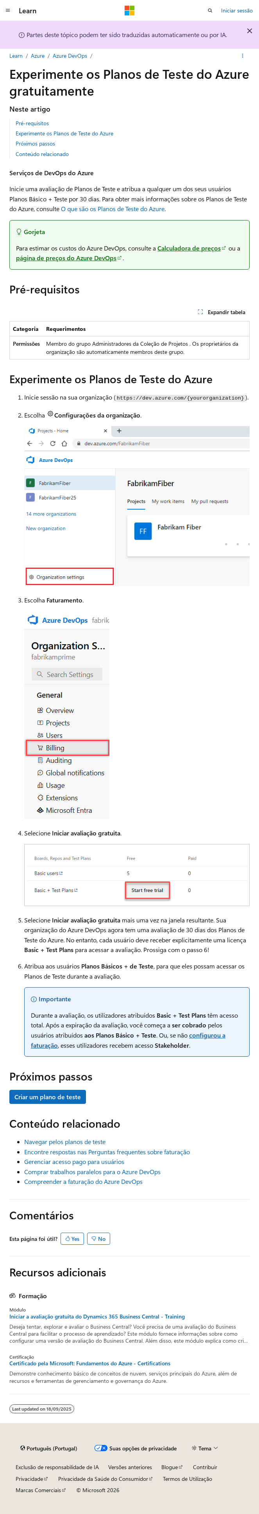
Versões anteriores (130, 1467)
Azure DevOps (70, 55)
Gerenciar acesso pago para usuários (74, 1161)
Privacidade (29, 1478)
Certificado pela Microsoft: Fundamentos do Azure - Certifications (89, 1363)
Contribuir (205, 1467)
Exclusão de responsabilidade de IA (57, 1467)
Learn (16, 55)
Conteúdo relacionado (42, 154)
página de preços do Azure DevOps (66, 258)
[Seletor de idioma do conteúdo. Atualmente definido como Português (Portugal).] (49, 1448)
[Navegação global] (8, 11)
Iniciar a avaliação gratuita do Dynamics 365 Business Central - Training (97, 1316)
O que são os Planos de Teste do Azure (112, 208)
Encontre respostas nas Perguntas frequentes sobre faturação (107, 1152)
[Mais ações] (243, 56)
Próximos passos (35, 143)
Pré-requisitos (32, 123)
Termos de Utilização (187, 1478)
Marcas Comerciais (38, 1490)
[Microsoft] (130, 10)
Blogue (169, 1467)
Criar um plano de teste (47, 1097)
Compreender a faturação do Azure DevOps (83, 1181)
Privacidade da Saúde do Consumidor (103, 1478)
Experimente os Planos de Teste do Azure (64, 133)
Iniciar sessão (237, 10)
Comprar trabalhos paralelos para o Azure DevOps (92, 1171)
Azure (38, 55)
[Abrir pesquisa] (210, 11)
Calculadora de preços (189, 248)
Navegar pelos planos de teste (64, 1141)
